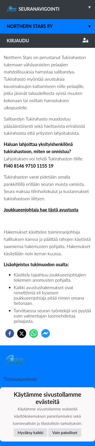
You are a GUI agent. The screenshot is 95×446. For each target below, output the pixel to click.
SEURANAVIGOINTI (51, 7)
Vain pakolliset (64, 432)
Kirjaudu (47, 40)
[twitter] (21, 333)
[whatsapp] (33, 333)
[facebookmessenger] (45, 333)
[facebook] (9, 333)
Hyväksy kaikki (30, 432)
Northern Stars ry (51, 26)
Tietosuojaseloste (20, 379)
